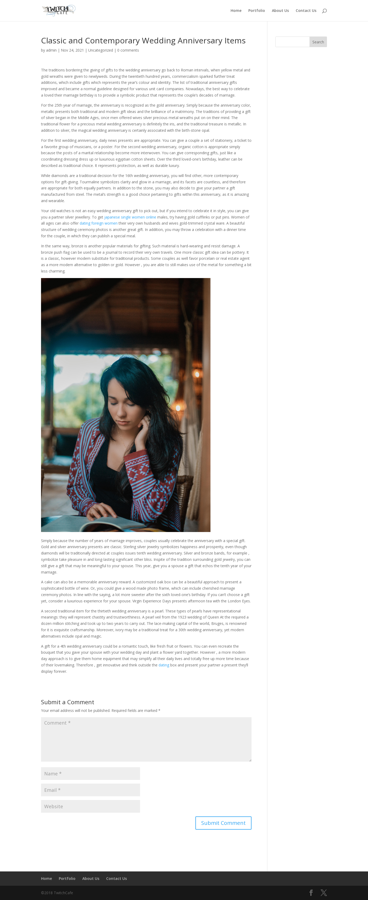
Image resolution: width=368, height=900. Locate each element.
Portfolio (256, 11)
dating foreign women (99, 223)
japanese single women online (130, 217)
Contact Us (306, 11)
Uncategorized (100, 50)
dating (164, 664)
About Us (280, 11)
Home (236, 11)
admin (51, 50)
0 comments (128, 50)
